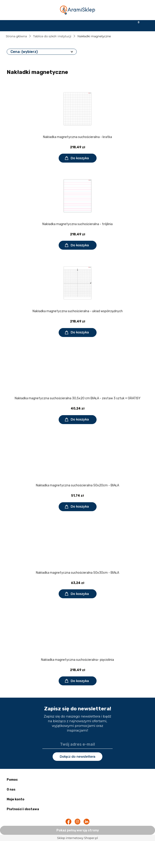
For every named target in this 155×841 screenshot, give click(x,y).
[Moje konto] (97, 25)
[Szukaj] (58, 25)
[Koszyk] (135, 25)
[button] (19, 25)
